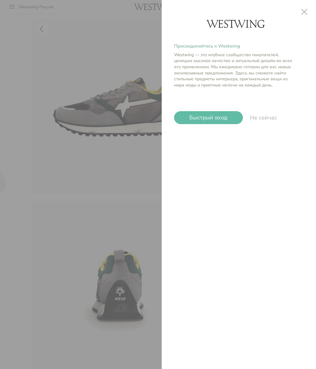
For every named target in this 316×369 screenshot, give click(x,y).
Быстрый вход (208, 117)
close (304, 12)
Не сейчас (263, 117)
